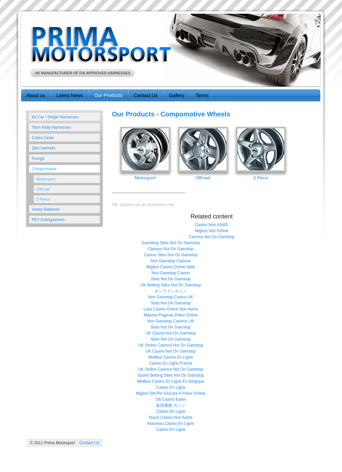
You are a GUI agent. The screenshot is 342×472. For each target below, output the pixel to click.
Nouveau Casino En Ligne (170, 423)
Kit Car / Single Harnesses (55, 117)
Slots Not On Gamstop (171, 303)
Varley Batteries (46, 209)
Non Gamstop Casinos (171, 261)
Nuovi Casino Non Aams (170, 417)
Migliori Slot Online (211, 230)
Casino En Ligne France (170, 363)
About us (35, 95)
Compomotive (44, 169)
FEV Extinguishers (48, 219)
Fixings (38, 158)
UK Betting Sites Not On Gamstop (171, 285)
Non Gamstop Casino (171, 273)
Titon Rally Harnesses (51, 127)
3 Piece (43, 199)
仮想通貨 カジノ (170, 405)
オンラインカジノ (171, 291)
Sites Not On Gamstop (171, 279)
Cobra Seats (43, 137)
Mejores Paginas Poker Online (171, 315)
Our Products (108, 95)
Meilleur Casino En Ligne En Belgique (170, 381)
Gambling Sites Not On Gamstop (171, 243)
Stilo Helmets (43, 148)
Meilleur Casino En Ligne (170, 357)
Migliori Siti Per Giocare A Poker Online (170, 393)
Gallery (176, 95)
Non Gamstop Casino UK (170, 297)
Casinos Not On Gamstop (211, 236)
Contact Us (146, 95)
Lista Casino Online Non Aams (171, 309)
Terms (202, 95)
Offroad (43, 189)
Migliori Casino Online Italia (170, 267)
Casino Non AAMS (211, 224)
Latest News (69, 95)
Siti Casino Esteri (170, 399)
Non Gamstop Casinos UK (170, 321)
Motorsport (45, 179)
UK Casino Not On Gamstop (171, 333)
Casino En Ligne (170, 387)
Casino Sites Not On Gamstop (171, 255)
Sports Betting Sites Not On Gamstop (171, 375)
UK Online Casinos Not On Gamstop (170, 345)
